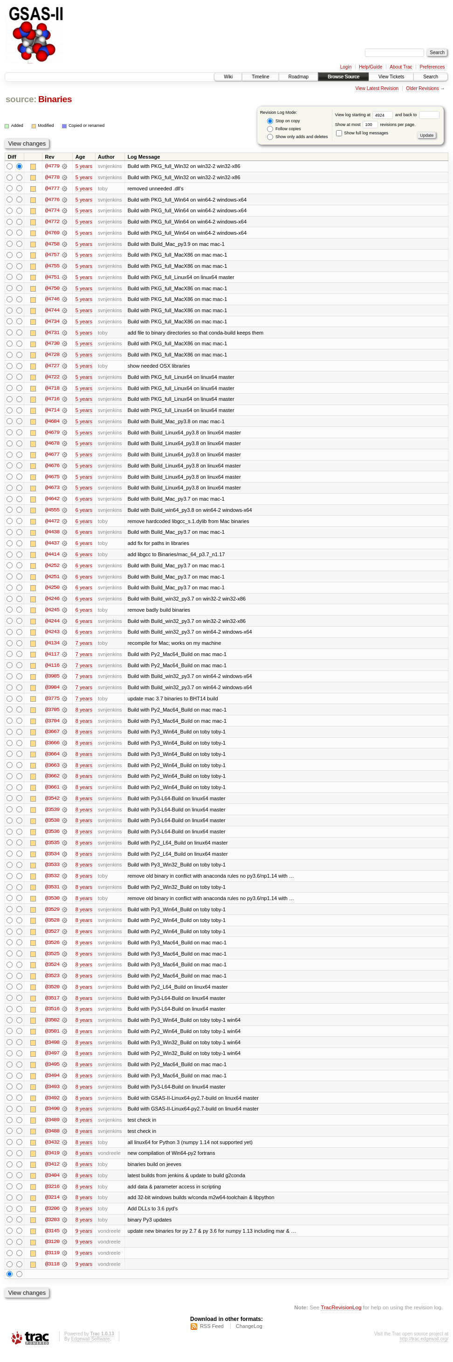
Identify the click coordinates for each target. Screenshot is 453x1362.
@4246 (52, 603)
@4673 (52, 491)
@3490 (52, 1118)
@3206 (52, 1218)
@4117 (52, 659)
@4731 (52, 334)
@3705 (52, 715)
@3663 (52, 771)
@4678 (52, 446)
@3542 (52, 804)
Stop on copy (283, 121)
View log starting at (365, 114)
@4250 (52, 591)
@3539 (52, 815)
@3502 (52, 1028)
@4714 (52, 412)
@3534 (52, 860)
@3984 (52, 692)
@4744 (52, 311)
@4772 (52, 222)
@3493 (52, 1095)
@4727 (52, 367)
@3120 (52, 1252)
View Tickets (391, 76)
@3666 (52, 748)
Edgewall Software (90, 1349)
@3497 (52, 1062)
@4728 (52, 356)
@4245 (52, 614)
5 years (84, 166)
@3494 (52, 1084)
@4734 (52, 323)
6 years (84, 502)
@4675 (52, 479)
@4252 (52, 569)
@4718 (52, 390)
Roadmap (298, 76)
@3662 (52, 782)
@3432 (52, 1151)
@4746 (52, 300)
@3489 (52, 1129)
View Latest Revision (376, 88)
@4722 (52, 379)
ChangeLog (249, 1337)
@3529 (52, 916)
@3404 (52, 1185)
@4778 (52, 177)
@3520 (52, 995)
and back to (417, 114)
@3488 (52, 1140)
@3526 (52, 950)
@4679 (52, 435)
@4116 (52, 670)
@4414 (52, 558)
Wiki (228, 76)
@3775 (52, 703)
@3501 (52, 1039)
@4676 (52, 468)
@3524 (52, 972)
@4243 (52, 636)
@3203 (52, 1230)
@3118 (52, 1274)
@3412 (52, 1174)
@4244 (52, 625)
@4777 (52, 188)
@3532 (52, 883)
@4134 (52, 647)
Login (345, 67)
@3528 (52, 927)
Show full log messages (362, 133)
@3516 (52, 1017)
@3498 (52, 1051)
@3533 (52, 871)
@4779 (52, 166)
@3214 (52, 1207)
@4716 (52, 401)
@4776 (52, 199)
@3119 (52, 1263)
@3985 (52, 681)
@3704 (52, 726)
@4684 (52, 423)
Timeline (260, 76)
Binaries (55, 99)
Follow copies (284, 129)
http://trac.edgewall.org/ (424, 1349)
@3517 (52, 1006)
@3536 (52, 838)
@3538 (52, 827)
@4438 (52, 535)
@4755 (52, 267)
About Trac (401, 67)
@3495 (52, 1073)
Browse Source (343, 76)
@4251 (52, 580)
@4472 (52, 524)
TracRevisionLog (341, 1318)
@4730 (52, 345)
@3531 (52, 894)
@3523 (52, 983)
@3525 (52, 961)
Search (430, 76)
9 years (84, 1241)
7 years (84, 647)
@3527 (52, 939)
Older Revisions (422, 88)
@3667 (52, 737)
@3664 (52, 759)
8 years (84, 715)
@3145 (52, 1241)
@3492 (52, 1107)
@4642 (52, 502)
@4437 (52, 547)
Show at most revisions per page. (375, 124)
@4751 (52, 278)
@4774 (52, 211)
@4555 (52, 513)
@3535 (52, 849)
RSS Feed (212, 1337)
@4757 (52, 255)
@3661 (52, 793)
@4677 (52, 457)
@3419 (52, 1162)
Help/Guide (370, 67)
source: (21, 99)
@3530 (52, 905)
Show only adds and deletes (297, 137)
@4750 (52, 289)
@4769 (52, 233)
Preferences (432, 67)
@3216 (52, 1196)
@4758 (52, 244)
